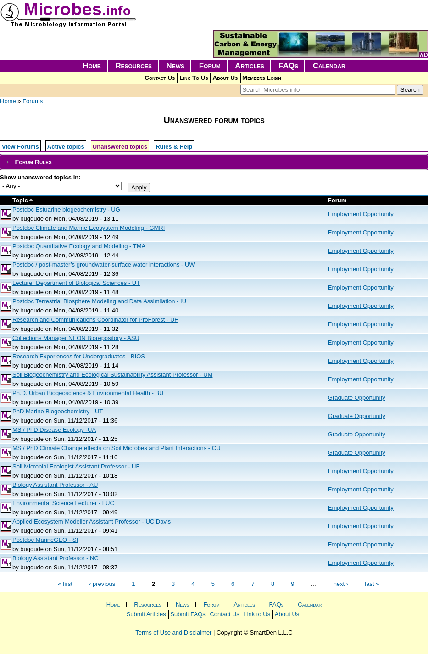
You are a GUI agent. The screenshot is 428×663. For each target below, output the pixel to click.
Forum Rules (33, 162)
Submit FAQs (188, 614)
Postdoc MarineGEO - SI (45, 539)
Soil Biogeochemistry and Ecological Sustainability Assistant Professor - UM (112, 374)
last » (372, 583)
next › (341, 583)
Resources (133, 65)
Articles (249, 65)
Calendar (329, 65)
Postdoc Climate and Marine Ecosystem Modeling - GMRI (88, 227)
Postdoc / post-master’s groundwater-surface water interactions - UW (103, 264)
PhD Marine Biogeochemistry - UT (57, 411)
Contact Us (160, 77)
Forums (32, 101)
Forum (210, 65)
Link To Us (193, 77)
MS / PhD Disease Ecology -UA (54, 429)
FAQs (289, 65)
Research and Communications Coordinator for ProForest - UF (95, 319)
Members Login (261, 77)
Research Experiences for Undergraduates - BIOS (78, 356)
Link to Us (257, 614)
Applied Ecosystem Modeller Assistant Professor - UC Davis (91, 521)
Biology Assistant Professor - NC (55, 558)
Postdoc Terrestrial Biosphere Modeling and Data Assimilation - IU (99, 301)
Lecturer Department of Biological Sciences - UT (76, 282)
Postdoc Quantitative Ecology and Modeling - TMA (78, 246)
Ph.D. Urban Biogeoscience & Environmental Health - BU (88, 393)
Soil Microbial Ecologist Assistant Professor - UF (75, 466)
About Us (225, 77)
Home (92, 65)
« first (65, 583)
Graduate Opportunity (356, 397)
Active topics (65, 146)
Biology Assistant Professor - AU (55, 484)
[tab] (214, 162)
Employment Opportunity (361, 214)
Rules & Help (174, 146)
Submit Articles (146, 614)
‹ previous (102, 583)
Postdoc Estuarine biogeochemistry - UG (66, 209)
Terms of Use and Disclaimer (173, 632)
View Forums (20, 146)
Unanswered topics (120, 146)
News (176, 65)
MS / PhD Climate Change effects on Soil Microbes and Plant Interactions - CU (116, 448)
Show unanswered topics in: (40, 177)
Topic (23, 200)
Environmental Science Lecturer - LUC (63, 503)
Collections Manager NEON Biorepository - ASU (75, 337)
